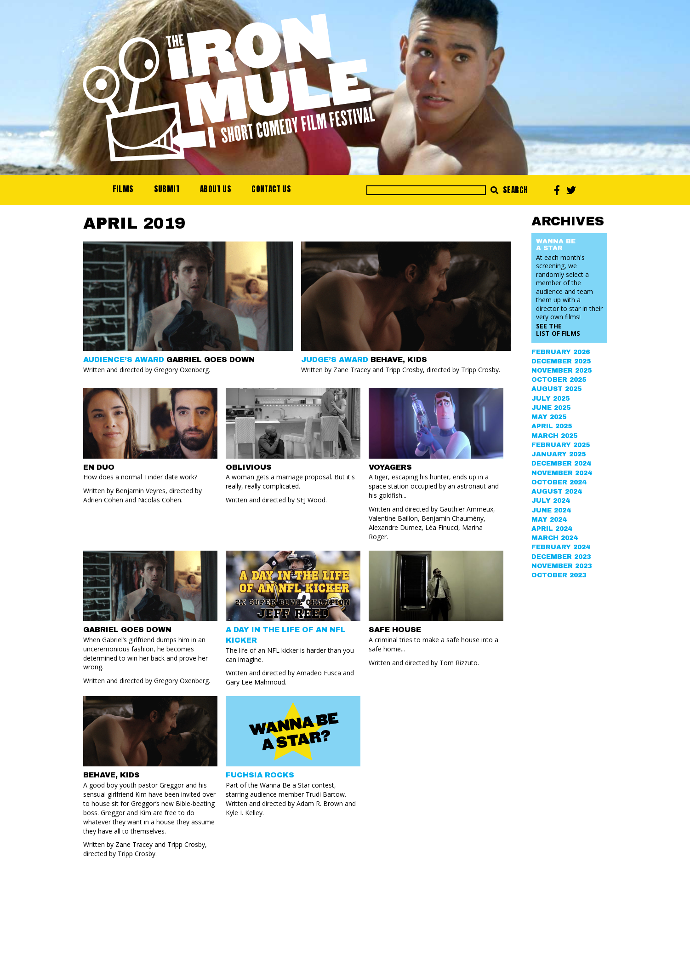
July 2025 (550, 398)
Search (509, 190)
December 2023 (561, 556)
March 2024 (554, 538)
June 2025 (550, 407)
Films (123, 189)
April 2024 (551, 528)
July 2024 (550, 500)
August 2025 (556, 388)
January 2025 (558, 454)
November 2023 (561, 566)
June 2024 (550, 510)
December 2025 (561, 361)
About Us (215, 189)
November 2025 (561, 370)
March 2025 (554, 435)
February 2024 (560, 547)
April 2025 (551, 426)
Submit (167, 189)
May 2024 (548, 519)
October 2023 (558, 575)
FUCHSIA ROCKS (260, 775)
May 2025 (548, 417)
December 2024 (561, 463)
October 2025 (558, 379)
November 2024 (561, 473)
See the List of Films (558, 330)
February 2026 (560, 352)
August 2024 (556, 491)
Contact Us (271, 189)
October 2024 (558, 482)
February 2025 (560, 445)
